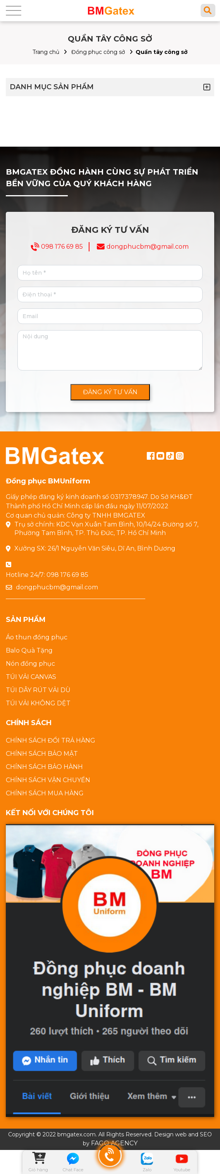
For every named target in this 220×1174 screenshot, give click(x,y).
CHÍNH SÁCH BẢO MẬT (42, 753)
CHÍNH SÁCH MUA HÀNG (45, 793)
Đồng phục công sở (98, 51)
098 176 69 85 (62, 246)
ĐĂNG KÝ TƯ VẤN (110, 392)
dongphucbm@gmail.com (148, 246)
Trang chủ (46, 51)
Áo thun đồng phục (36, 637)
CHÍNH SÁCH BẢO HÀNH (44, 767)
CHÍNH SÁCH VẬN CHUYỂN (48, 780)
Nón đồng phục (30, 663)
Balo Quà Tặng (29, 650)
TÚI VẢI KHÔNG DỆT (38, 703)
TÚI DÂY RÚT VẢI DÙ (38, 690)
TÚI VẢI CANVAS (31, 677)
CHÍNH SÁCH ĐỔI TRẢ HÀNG (50, 740)
